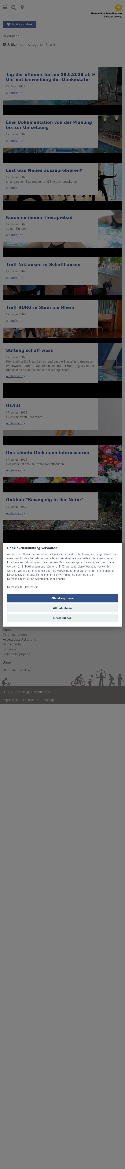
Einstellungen (62, 618)
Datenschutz (14, 587)
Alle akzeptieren (62, 598)
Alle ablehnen (62, 608)
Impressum (31, 587)
